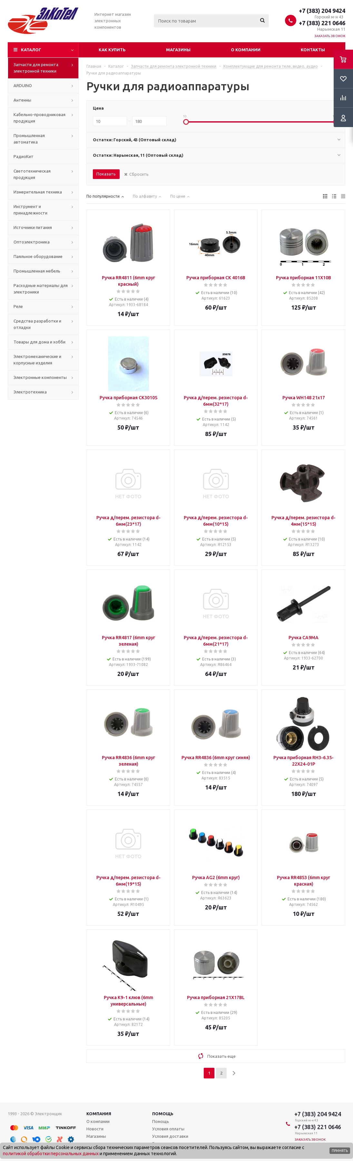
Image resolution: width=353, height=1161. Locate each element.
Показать (106, 174)
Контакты (313, 49)
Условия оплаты (168, 1128)
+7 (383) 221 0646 (322, 23)
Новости (94, 1128)
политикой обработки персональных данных (51, 1153)
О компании (245, 49)
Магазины (178, 49)
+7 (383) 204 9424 (322, 11)
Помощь (162, 1113)
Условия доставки (170, 1136)
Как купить (112, 49)
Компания (98, 1113)
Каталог (31, 49)
